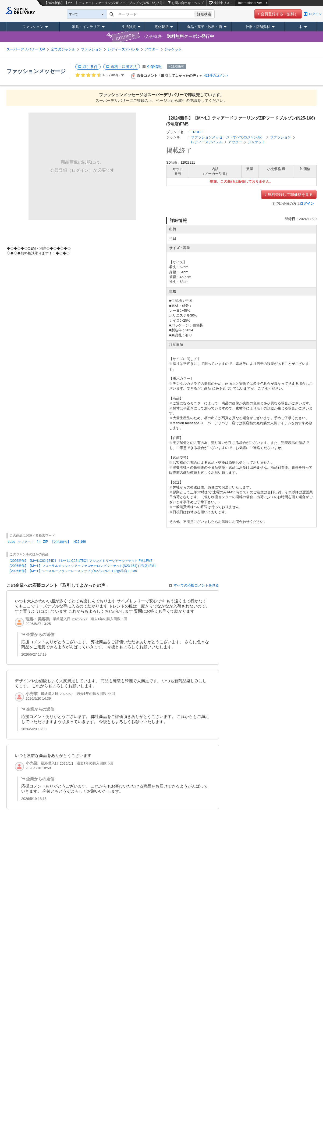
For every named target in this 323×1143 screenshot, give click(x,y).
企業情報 (154, 66)
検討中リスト (223, 3)
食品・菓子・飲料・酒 (204, 27)
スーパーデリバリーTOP (25, 49)
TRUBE (197, 132)
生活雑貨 (129, 27)
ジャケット (173, 49)
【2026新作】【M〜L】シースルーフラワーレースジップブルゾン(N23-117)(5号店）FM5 (72, 571)
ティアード (26, 542)
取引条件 (90, 66)
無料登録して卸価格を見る (290, 194)
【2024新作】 (61, 542)
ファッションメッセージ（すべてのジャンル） (227, 137)
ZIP (45, 542)
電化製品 (161, 27)
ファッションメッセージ (36, 71)
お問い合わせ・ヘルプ (187, 3)
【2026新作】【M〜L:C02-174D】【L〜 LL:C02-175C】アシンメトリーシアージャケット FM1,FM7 (80, 561)
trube (11, 542)
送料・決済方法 (124, 66)
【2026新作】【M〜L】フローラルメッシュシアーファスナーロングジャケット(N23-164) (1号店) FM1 (82, 566)
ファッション (32, 27)
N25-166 (79, 542)
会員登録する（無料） (279, 14)
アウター (152, 49)
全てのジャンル (63, 49)
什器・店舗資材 (258, 27)
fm (38, 542)
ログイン (315, 14)
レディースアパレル (123, 49)
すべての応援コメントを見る (196, 585)
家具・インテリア (86, 27)
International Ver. (252, 3)
